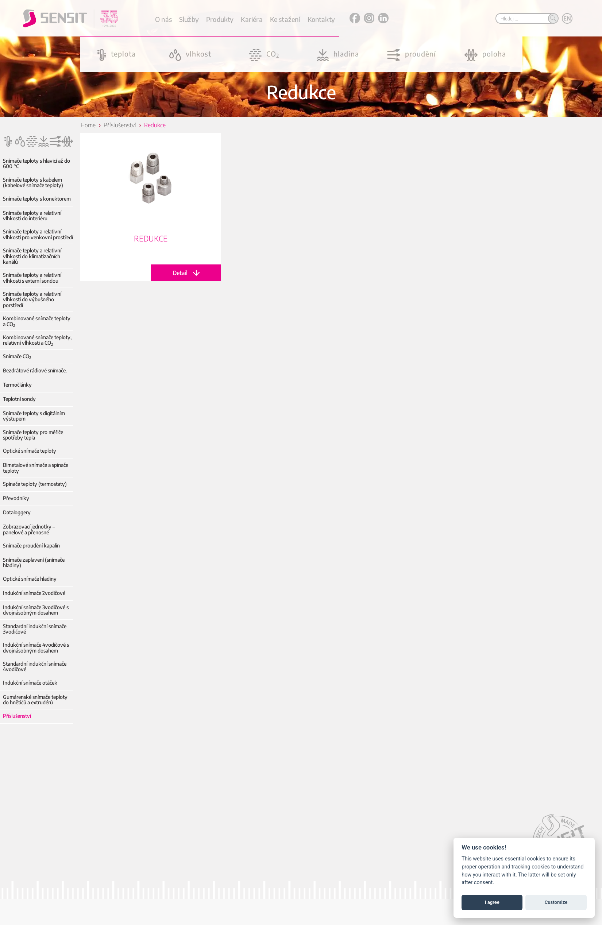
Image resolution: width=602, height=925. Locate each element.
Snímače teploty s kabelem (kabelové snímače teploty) (33, 182)
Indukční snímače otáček (30, 682)
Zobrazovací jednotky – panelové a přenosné (29, 529)
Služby (189, 19)
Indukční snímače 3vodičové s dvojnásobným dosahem (36, 610)
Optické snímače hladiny (30, 578)
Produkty (220, 19)
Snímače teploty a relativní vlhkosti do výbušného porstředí (32, 299)
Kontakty (321, 19)
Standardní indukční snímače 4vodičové (34, 666)
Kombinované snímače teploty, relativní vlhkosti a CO (37, 340)
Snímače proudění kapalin (31, 545)
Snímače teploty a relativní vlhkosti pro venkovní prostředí (38, 234)
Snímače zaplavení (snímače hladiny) (34, 562)
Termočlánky (17, 384)
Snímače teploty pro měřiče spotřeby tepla (33, 435)
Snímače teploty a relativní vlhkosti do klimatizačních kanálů (32, 256)
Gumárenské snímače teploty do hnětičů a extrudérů (35, 699)
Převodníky (16, 498)
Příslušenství (17, 716)
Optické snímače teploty (29, 450)
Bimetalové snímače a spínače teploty (35, 467)
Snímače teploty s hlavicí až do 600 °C (36, 163)
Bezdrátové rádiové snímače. (35, 370)
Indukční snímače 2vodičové (34, 593)
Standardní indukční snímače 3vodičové (34, 629)
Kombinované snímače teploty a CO (36, 321)
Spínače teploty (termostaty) (35, 484)
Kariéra (251, 19)
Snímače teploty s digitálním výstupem (34, 416)
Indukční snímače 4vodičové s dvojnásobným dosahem (36, 647)
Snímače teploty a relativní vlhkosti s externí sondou (32, 277)
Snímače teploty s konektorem (37, 198)
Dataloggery (17, 512)
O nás (163, 19)
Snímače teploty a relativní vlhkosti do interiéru (32, 215)
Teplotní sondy (19, 399)
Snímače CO (17, 356)
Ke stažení (285, 19)
